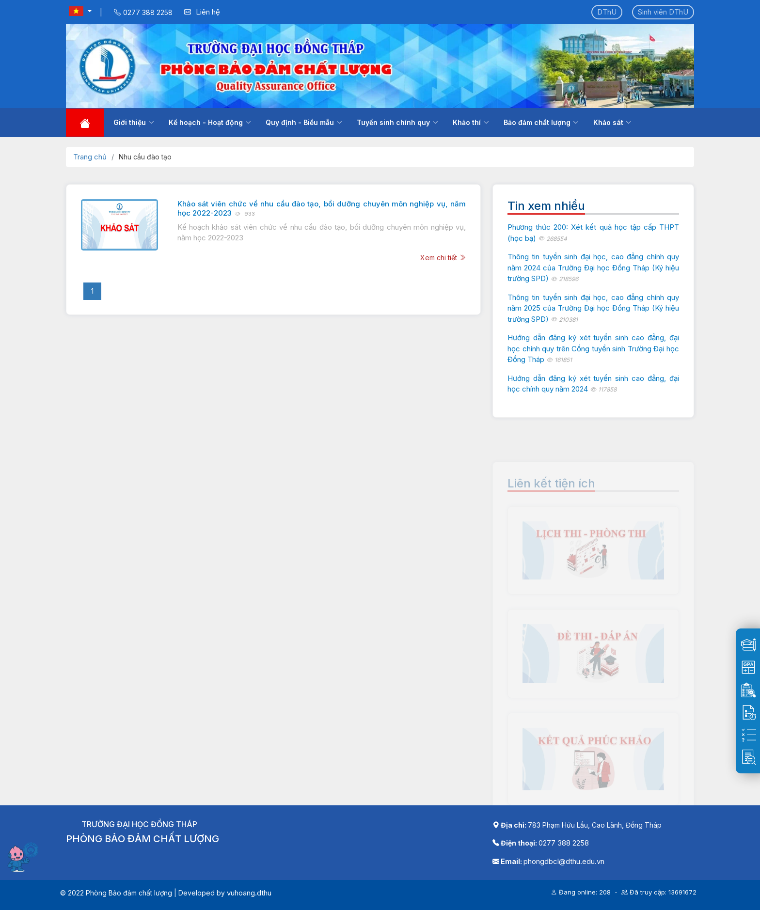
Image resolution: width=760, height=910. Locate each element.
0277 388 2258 (563, 842)
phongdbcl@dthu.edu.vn (563, 861)
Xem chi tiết (443, 257)
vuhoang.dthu (249, 892)
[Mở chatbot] (24, 856)
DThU (607, 11)
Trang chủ (90, 156)
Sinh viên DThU (663, 11)
